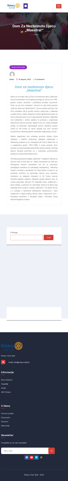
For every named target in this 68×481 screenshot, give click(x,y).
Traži (49, 237)
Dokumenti (5, 417)
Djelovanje (5, 426)
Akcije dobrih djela (18, 67)
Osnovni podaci (7, 413)
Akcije (3, 388)
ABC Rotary (6, 392)
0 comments (39, 79)
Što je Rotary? (7, 380)
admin (11, 79)
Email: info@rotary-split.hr (19, 362)
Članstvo (4, 422)
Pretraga (14, 232)
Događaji (4, 384)
